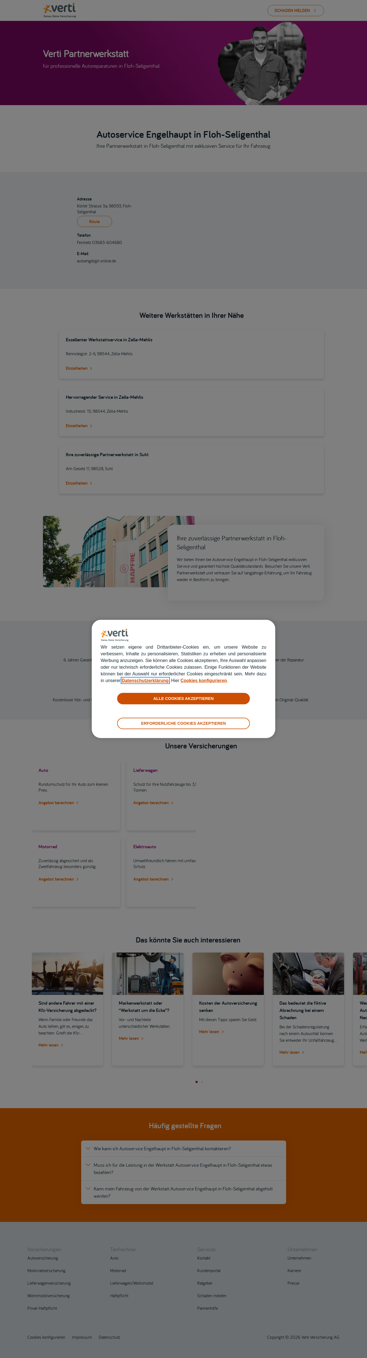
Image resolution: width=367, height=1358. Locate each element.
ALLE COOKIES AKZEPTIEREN (183, 698)
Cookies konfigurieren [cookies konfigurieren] (204, 680)
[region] (183, 679)
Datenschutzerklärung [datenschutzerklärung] (145, 680)
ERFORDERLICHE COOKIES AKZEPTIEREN (183, 723)
